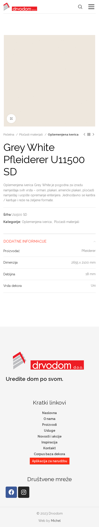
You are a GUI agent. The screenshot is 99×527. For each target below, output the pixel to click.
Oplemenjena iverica (63, 134)
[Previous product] (84, 134)
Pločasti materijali (31, 134)
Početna (9, 134)
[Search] (80, 6)
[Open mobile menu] (91, 6)
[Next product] (93, 134)
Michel (56, 520)
